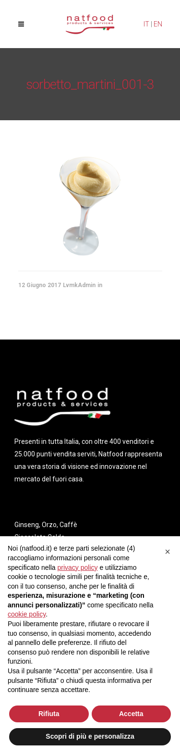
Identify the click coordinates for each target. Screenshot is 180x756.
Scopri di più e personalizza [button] (90, 736)
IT (146, 24)
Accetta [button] (131, 714)
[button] (167, 551)
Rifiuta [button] (49, 714)
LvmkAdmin (79, 285)
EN (158, 24)
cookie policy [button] (27, 614)
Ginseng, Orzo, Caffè (45, 525)
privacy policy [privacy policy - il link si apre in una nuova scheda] (78, 567)
